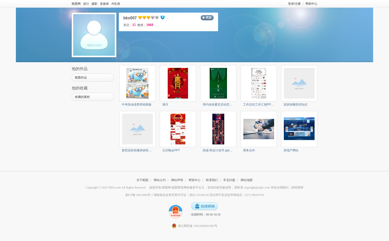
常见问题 (229, 180)
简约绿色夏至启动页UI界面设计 (223, 104)
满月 (165, 104)
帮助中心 (311, 3)
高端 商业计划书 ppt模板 (219, 150)
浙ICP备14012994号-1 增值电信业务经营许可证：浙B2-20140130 (167, 195)
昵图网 (76, 3)
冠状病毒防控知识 (295, 104)
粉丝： (145, 25)
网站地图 (247, 180)
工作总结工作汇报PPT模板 (261, 104)
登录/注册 (294, 3)
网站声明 (177, 180)
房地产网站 (291, 150)
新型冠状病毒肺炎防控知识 (140, 150)
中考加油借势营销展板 (137, 104)
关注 (209, 17)
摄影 (94, 3)
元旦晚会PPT (171, 150)
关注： (129, 25)
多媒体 (104, 3)
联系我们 (212, 180)
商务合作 (249, 150)
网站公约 (160, 180)
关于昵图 (142, 180)
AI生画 (115, 3)
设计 (86, 3)
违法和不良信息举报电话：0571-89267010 (236, 195)
